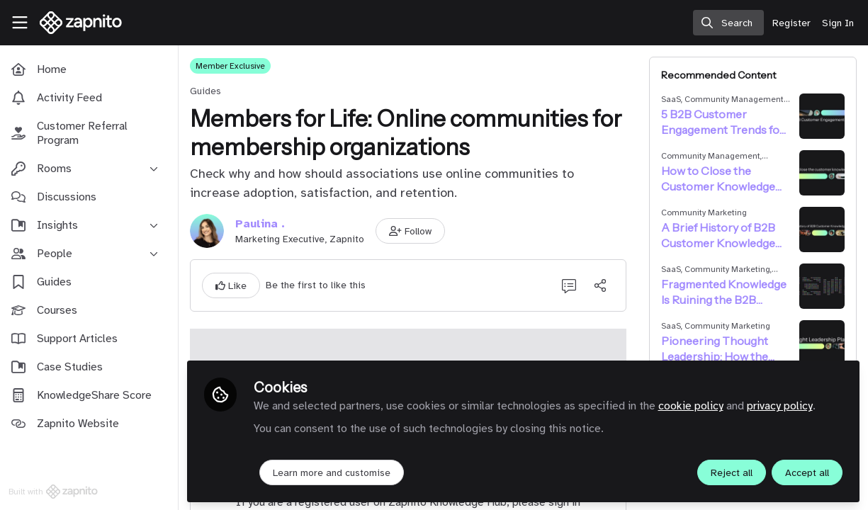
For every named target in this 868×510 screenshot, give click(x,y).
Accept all (807, 472)
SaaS (672, 99)
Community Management (735, 99)
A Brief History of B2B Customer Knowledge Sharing (720, 235)
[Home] (75, 22)
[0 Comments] (570, 285)
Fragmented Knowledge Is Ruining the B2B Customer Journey (725, 292)
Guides (208, 91)
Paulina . (263, 224)
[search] (728, 22)
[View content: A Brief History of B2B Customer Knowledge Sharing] (822, 229)
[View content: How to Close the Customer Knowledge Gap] (822, 173)
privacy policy (783, 405)
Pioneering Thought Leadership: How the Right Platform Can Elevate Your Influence (721, 349)
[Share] (601, 285)
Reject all (732, 472)
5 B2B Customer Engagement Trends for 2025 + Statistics (724, 122)
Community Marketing (705, 212)
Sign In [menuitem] (838, 23)
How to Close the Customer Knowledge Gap (720, 179)
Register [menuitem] (791, 23)
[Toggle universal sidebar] (20, 22)
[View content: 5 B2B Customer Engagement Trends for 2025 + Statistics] (822, 116)
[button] (413, 231)
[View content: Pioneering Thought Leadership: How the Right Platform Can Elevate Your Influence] (822, 343)
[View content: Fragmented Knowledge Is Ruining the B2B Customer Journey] (822, 286)
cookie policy (693, 405)
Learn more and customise (334, 472)
